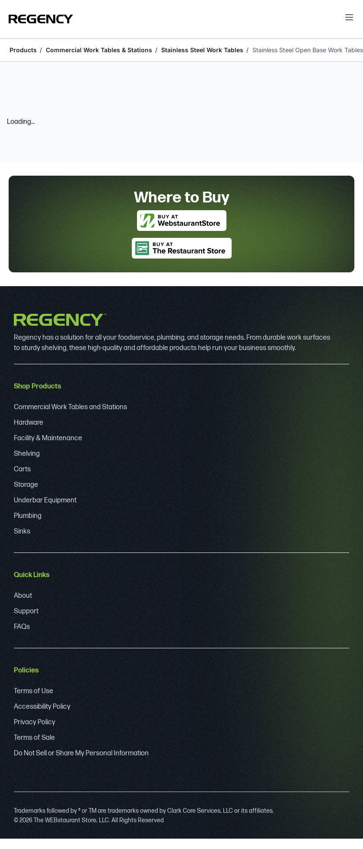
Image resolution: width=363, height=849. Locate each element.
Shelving (27, 454)
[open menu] (349, 17)
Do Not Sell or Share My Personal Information (81, 753)
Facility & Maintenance (48, 438)
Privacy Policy (34, 722)
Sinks (22, 531)
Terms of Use (33, 691)
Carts (22, 469)
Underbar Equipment (45, 500)
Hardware (28, 423)
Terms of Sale (34, 738)
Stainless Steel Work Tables (202, 50)
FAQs (22, 627)
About (23, 596)
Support (26, 611)
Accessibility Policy (42, 707)
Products (23, 50)
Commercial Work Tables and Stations (70, 407)
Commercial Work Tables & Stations (99, 50)
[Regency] (41, 19)
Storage (26, 485)
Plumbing (27, 516)
